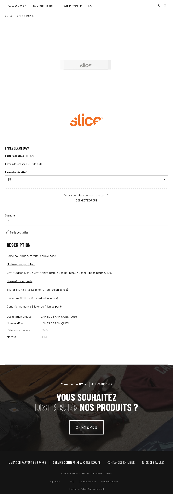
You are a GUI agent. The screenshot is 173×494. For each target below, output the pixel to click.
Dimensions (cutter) (16, 172)
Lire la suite (35, 163)
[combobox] (86, 179)
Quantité (10, 215)
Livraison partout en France (27, 462)
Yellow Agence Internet (92, 488)
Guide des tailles (19, 232)
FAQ (90, 5)
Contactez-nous (45, 5)
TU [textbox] (9, 179)
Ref (26, 155)
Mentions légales (109, 481)
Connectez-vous (86, 200)
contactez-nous (86, 427)
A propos (55, 481)
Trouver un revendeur (71, 5)
